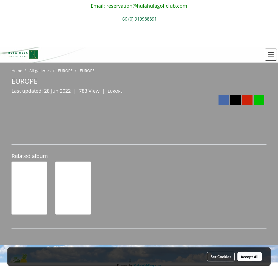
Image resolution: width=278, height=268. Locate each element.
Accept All (250, 256)
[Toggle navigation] (271, 55)
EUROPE (115, 91)
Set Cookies (221, 256)
